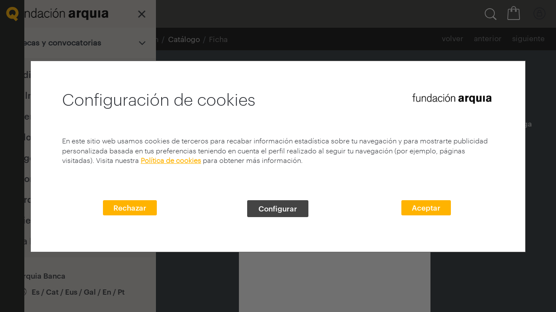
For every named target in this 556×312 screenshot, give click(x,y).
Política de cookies (171, 160)
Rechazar (129, 207)
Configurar (277, 208)
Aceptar (426, 207)
